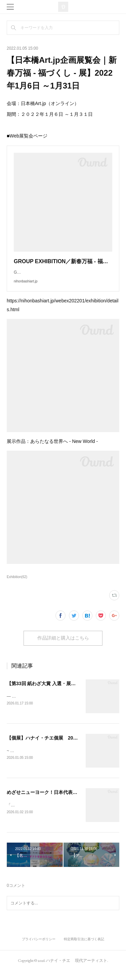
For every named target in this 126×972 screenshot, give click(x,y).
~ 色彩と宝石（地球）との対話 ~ (36, 751)
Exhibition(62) (17, 577)
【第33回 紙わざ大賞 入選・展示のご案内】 (53, 683)
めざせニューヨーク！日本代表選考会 (47, 792)
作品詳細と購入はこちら (63, 638)
